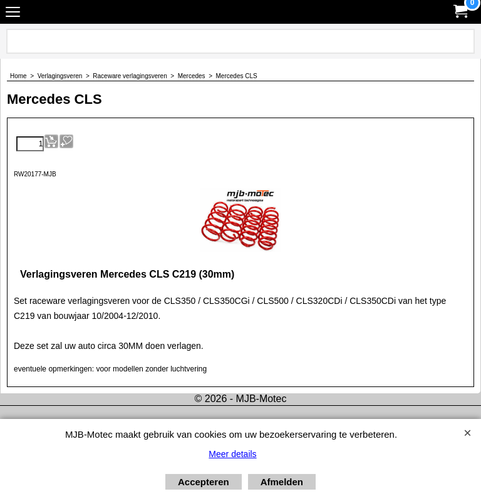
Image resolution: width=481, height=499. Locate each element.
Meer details (232, 454)
